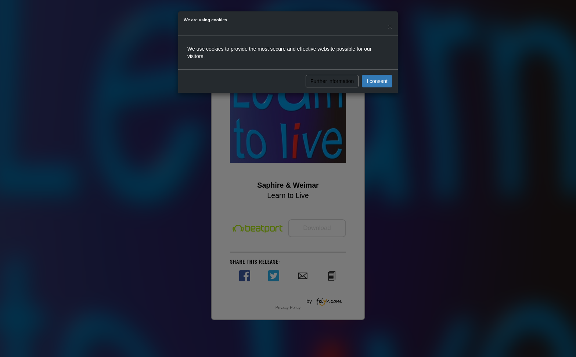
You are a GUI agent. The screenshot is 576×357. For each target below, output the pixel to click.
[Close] (390, 26)
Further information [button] (332, 81)
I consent (377, 81)
